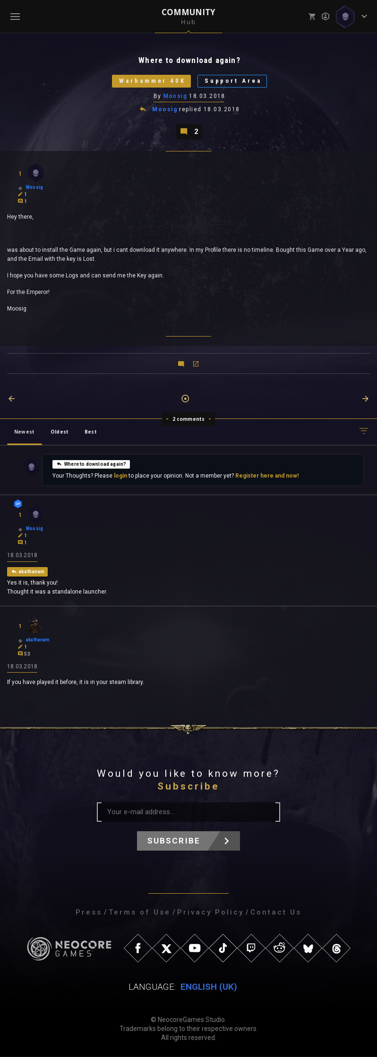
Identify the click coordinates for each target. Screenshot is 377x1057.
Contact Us (275, 912)
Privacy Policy (210, 912)
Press (89, 912)
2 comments (188, 419)
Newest (24, 431)
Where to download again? (91, 464)
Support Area (233, 81)
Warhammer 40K (152, 81)
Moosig (175, 96)
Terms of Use (140, 912)
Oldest (60, 431)
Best (91, 431)
